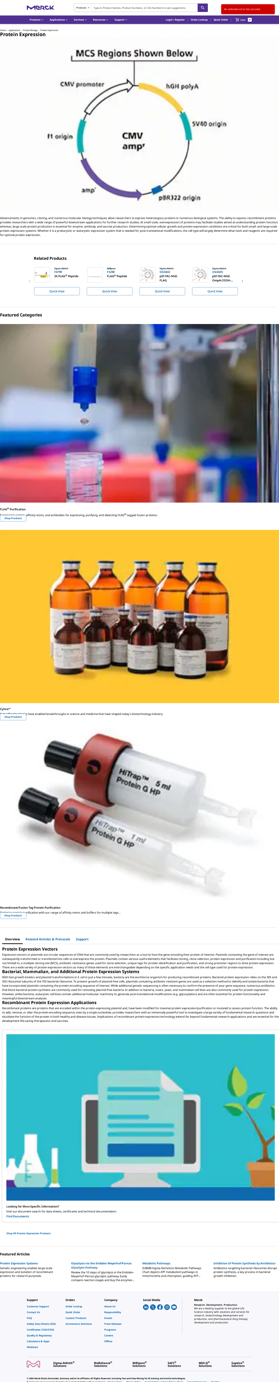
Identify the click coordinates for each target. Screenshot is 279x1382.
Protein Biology (30, 30)
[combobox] (141, 8)
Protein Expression (49, 30)
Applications (14, 30)
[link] (44, 1306)
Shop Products (13, 518)
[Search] (203, 8)
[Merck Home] (40, 8)
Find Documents (17, 1216)
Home (3, 30)
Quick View (56, 291)
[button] (175, 19)
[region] (139, 281)
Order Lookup (199, 19)
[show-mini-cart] (243, 19)
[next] (242, 281)
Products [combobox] (81, 7)
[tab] (12, 939)
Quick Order (221, 19)
